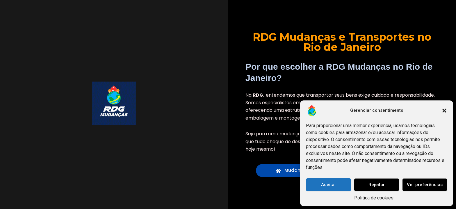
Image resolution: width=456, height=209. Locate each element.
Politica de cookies (373, 198)
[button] (444, 110)
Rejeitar (376, 184)
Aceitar (328, 184)
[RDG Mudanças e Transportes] (114, 103)
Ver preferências (425, 184)
